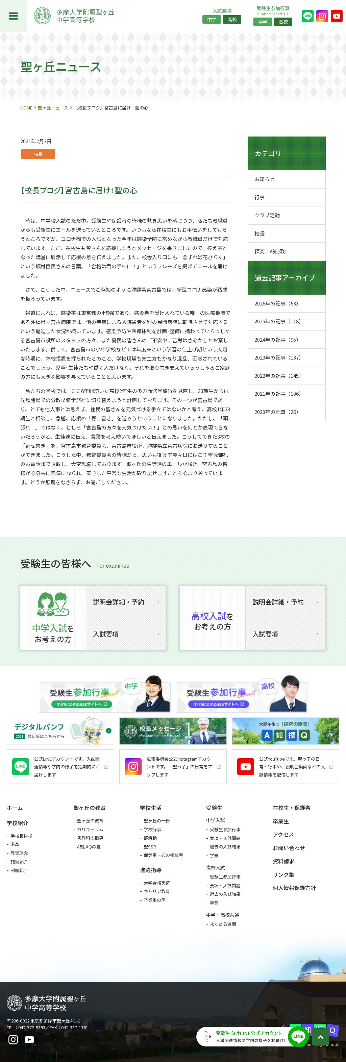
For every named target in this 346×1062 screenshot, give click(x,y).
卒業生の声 (155, 900)
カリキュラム (90, 829)
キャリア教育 (157, 891)
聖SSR (150, 846)
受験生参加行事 (225, 829)
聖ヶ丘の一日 (157, 820)
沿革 (14, 844)
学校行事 (152, 829)
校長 (38, 154)
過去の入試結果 (225, 846)
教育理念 (19, 853)
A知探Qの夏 (89, 846)
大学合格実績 (157, 883)
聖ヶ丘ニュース (53, 107)
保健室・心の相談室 (163, 855)
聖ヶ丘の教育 (90, 820)
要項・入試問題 (225, 838)
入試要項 (126, 633)
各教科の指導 (90, 838)
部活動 (150, 838)
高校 (232, 19)
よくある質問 (223, 924)
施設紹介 (19, 861)
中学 (212, 19)
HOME (26, 107)
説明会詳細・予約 (126, 601)
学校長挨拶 (21, 836)
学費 (214, 855)
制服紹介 (19, 870)
